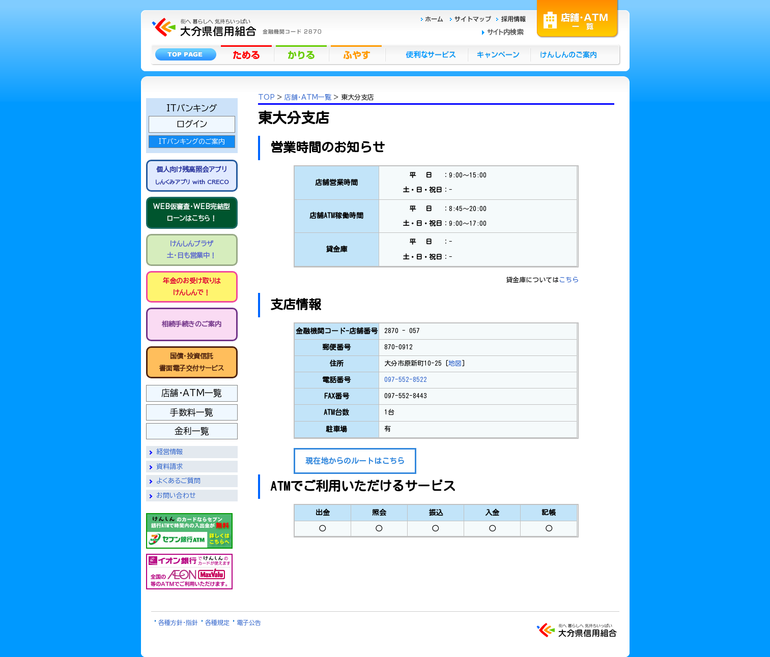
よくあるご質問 (178, 480)
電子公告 (249, 622)
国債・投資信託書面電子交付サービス (191, 362)
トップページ (185, 54)
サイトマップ (472, 17)
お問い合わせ (176, 495)
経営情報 (169, 452)
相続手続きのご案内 (191, 324)
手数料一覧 (191, 412)
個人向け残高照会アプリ (192, 175)
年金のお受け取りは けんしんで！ (192, 287)
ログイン (192, 124)
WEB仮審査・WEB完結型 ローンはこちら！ (191, 212)
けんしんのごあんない (571, 54)
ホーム (435, 17)
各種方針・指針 (178, 622)
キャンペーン (499, 54)
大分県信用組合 (235, 6)
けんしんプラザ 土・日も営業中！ (191, 250)
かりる (302, 54)
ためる (247, 54)
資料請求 (169, 466)
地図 (455, 363)
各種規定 (217, 622)
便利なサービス (426, 54)
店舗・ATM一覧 (577, 18)
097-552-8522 (405, 379)
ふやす (357, 54)
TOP (266, 97)
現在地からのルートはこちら (355, 461)
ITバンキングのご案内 (192, 141)
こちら (569, 280)
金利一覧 (192, 431)
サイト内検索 (505, 32)
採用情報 (511, 17)
